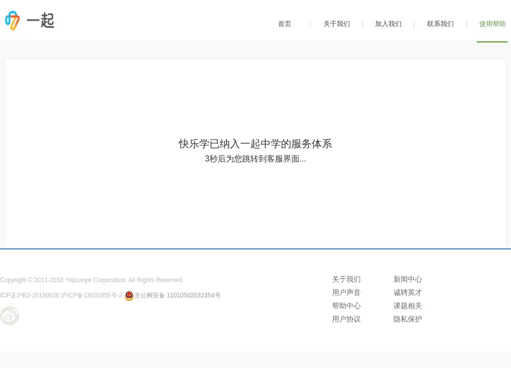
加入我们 (388, 24)
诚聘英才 (407, 292)
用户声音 (346, 292)
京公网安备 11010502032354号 (172, 295)
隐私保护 (407, 319)
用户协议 (346, 319)
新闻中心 (407, 279)
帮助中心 (346, 306)
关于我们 (336, 24)
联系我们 (440, 24)
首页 (284, 24)
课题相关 (407, 306)
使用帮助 (492, 24)
